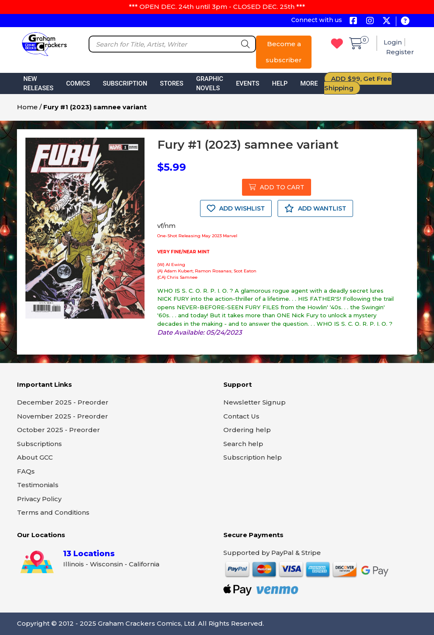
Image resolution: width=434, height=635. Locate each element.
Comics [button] (78, 83)
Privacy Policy (39, 499)
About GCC (35, 457)
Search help (243, 444)
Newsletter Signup (254, 402)
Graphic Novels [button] (209, 83)
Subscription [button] (125, 83)
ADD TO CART (276, 187)
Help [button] (280, 83)
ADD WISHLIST (236, 208)
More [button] (309, 83)
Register (400, 52)
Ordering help (247, 430)
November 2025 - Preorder (62, 416)
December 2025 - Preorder (62, 402)
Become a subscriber (284, 52)
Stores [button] (171, 83)
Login (393, 42)
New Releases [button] (38, 83)
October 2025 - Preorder (58, 430)
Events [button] (247, 83)
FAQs (26, 471)
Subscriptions (39, 444)
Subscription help (252, 457)
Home (27, 107)
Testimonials (37, 485)
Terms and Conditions (53, 512)
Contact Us (241, 416)
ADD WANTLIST (315, 208)
